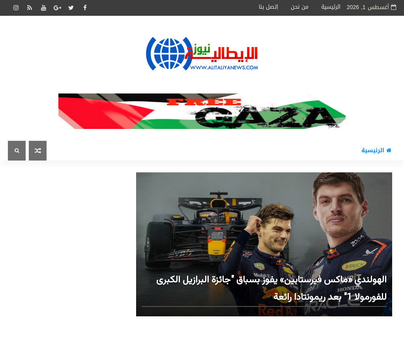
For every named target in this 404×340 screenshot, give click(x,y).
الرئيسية (330, 7)
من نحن (300, 7)
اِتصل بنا (268, 7)
